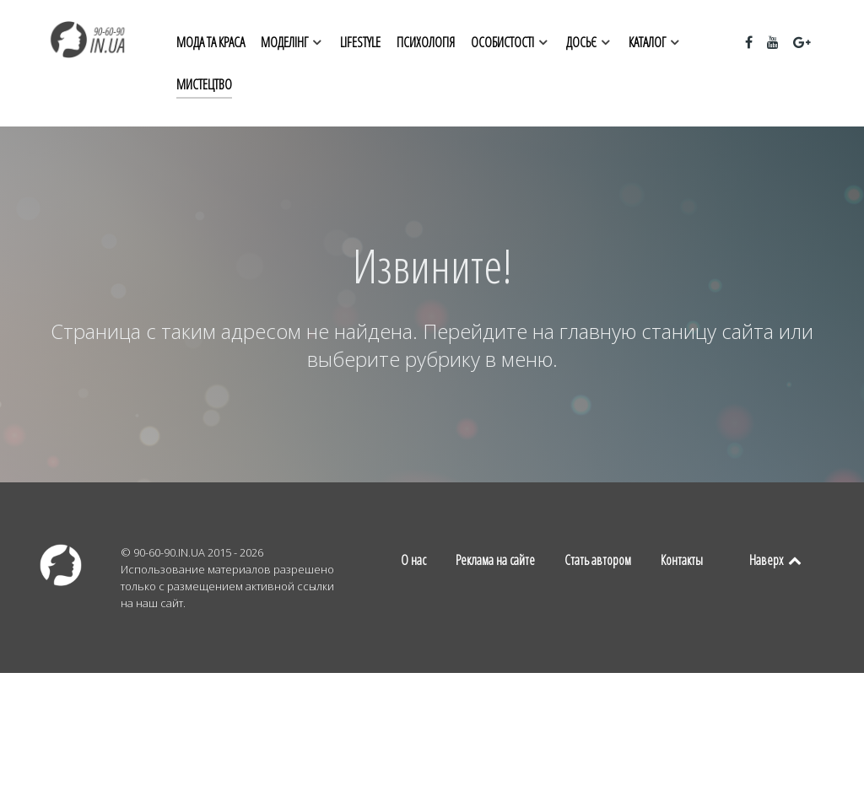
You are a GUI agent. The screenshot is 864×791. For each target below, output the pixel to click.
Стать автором (597, 560)
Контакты (682, 560)
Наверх (776, 560)
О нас (413, 560)
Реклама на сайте (495, 560)
